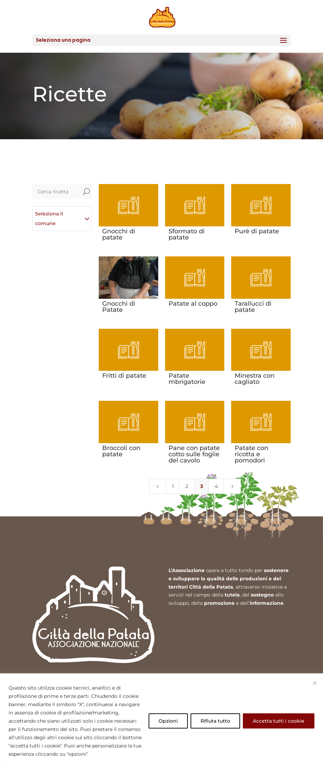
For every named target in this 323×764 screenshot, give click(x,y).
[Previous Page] (157, 486)
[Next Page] (232, 486)
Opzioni (168, 721)
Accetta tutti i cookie (278, 721)
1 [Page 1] (173, 486)
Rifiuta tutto (215, 721)
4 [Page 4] (216, 486)
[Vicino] (314, 683)
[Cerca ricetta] (56, 191)
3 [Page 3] (201, 486)
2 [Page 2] (186, 486)
